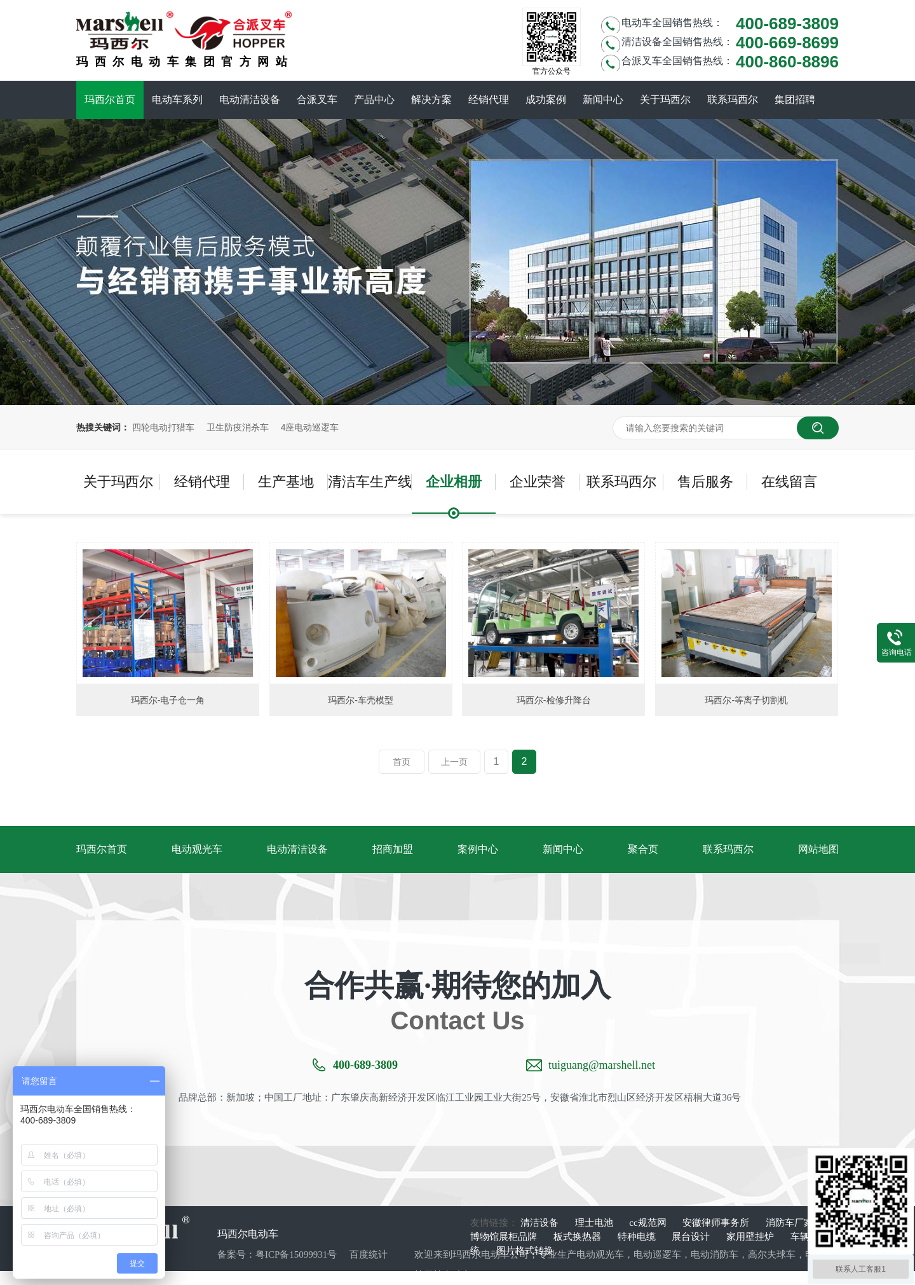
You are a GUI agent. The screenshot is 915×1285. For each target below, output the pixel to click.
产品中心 (374, 99)
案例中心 (478, 849)
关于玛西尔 (665, 99)
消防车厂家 (789, 1223)
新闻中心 (603, 99)
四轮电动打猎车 (163, 427)
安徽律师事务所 (717, 1223)
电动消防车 (714, 1254)
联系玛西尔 (732, 99)
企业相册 (454, 482)
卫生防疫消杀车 (238, 427)
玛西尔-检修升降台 (554, 700)
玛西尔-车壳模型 (360, 700)
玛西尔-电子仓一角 (168, 700)
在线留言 (789, 482)
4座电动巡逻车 (310, 427)
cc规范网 (648, 1223)
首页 (401, 762)
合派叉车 (317, 99)
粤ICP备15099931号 (296, 1254)
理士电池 (595, 1223)
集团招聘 (795, 99)
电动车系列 (177, 99)
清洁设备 (540, 1223)
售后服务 (705, 482)
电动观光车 (197, 849)
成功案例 (545, 99)
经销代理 (488, 99)
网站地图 (818, 849)
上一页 (454, 762)
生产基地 (286, 482)
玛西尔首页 (110, 99)
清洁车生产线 (370, 482)
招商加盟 (392, 849)
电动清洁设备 (249, 99)
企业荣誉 (538, 482)
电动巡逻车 (657, 1254)
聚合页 (643, 849)
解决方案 (431, 99)
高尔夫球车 (772, 1254)
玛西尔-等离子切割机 (746, 700)
